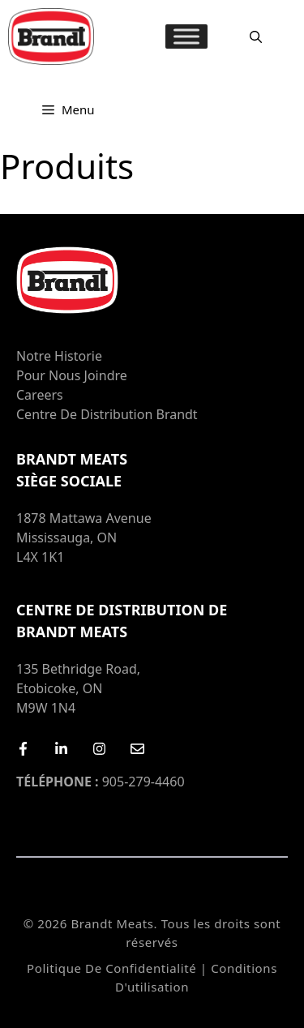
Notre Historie (59, 356)
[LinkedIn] (61, 749)
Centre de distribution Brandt (107, 414)
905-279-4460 (100, 781)
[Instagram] (99, 749)
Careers (39, 395)
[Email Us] (137, 749)
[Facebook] (23, 749)
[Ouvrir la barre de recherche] (256, 36)
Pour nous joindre (71, 375)
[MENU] (186, 36)
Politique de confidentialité (111, 968)
